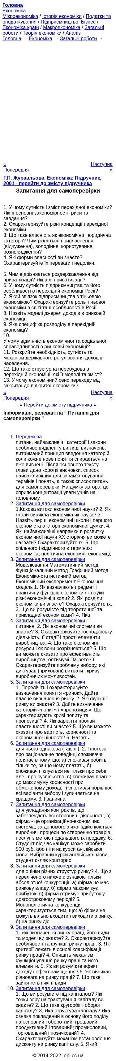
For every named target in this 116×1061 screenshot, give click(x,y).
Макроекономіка (61, 27)
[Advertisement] (58, 99)
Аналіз (73, 33)
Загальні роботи (78, 38)
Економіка (14, 10)
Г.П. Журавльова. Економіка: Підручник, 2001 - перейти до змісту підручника (52, 180)
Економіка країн (20, 27)
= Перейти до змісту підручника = (58, 404)
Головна (11, 38)
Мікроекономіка (20, 16)
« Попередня (16, 167)
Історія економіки (62, 16)
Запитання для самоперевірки (50, 503)
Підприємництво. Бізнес (68, 21)
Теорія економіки (42, 33)
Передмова (29, 436)
